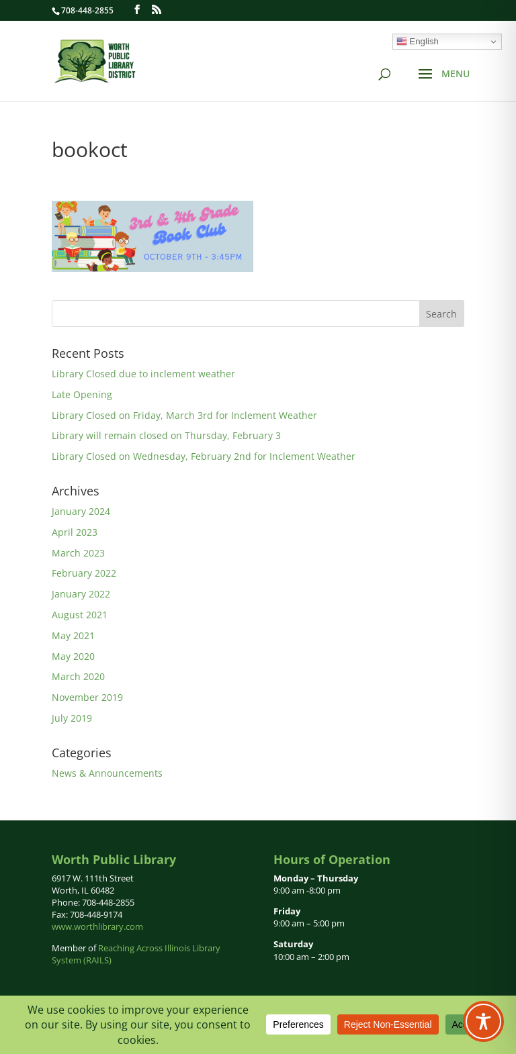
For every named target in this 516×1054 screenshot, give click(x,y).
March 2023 (78, 552)
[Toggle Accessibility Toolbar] (483, 1021)
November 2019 (87, 697)
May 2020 (73, 656)
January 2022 (81, 593)
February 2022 (84, 573)
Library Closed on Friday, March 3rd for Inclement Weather (184, 415)
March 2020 (78, 676)
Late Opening (82, 394)
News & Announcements (107, 773)
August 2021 (80, 614)
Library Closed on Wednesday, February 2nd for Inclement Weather (203, 456)
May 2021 (73, 635)
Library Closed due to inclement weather (143, 373)
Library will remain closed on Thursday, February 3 (166, 435)
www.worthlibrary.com (97, 926)
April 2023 (74, 532)
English (417, 41)
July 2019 (72, 718)
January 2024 (81, 511)
